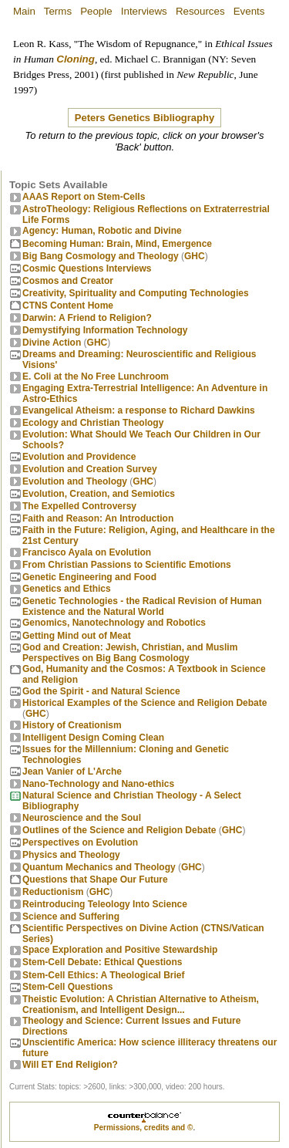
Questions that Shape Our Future (95, 879)
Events (249, 11)
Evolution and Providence (79, 456)
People (96, 11)
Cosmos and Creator (67, 280)
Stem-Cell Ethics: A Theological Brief (103, 975)
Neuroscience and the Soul (81, 817)
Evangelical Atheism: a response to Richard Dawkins (138, 410)
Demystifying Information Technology (104, 330)
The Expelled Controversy (79, 506)
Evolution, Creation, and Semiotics (98, 493)
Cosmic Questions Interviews (86, 268)
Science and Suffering (70, 916)
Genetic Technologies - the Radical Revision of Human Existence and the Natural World (142, 606)
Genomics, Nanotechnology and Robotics (114, 622)
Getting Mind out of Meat (76, 635)
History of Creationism (72, 725)
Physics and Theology (71, 854)
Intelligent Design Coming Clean (93, 737)
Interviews (144, 11)
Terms (58, 11)
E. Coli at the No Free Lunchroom (95, 376)
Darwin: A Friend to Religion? (87, 317)
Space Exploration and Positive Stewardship (119, 949)
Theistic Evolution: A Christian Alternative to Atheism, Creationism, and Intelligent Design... (140, 1004)
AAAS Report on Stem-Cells (83, 196)
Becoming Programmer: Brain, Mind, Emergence (117, 243)
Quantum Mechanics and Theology (99, 867)
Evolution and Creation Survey (89, 469)
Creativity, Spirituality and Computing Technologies (135, 293)
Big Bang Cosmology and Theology (100, 256)
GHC (194, 256)
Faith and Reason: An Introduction (97, 518)
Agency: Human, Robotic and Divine (102, 230)
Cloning (75, 59)
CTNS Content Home (67, 305)
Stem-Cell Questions (67, 986)
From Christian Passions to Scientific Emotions (126, 564)
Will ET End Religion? (70, 1064)
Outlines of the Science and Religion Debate (119, 830)
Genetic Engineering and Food (89, 577)
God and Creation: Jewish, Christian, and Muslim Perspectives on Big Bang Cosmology (129, 652)
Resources (200, 11)
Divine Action (51, 342)
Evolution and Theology (74, 481)
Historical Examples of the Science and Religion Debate (144, 702)
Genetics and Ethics (66, 588)
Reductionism (52, 891)
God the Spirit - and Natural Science (101, 691)
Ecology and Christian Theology (92, 422)
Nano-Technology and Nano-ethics (98, 783)
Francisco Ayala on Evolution (86, 552)
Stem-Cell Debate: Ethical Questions (102, 962)
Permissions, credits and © (143, 1127)
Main (24, 11)
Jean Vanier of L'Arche (72, 771)
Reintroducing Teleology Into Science (104, 904)
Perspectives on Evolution (80, 842)
